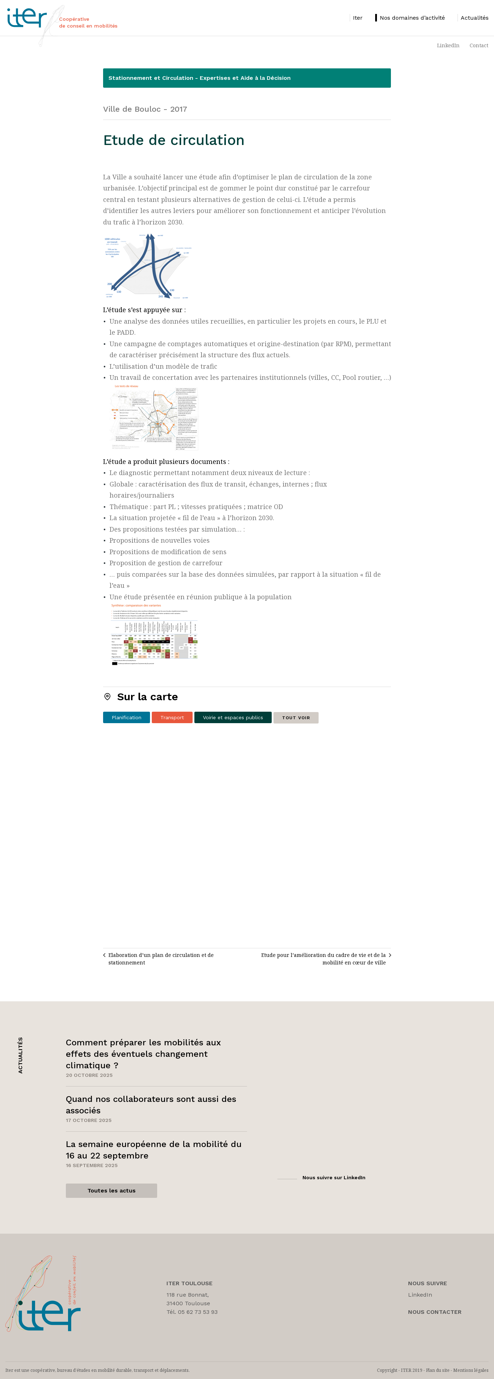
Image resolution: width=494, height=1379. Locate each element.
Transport (172, 717)
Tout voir (296, 717)
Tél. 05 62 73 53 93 (192, 1311)
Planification (126, 717)
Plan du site (438, 1370)
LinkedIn (448, 45)
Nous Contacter (434, 1311)
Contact (479, 45)
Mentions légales (471, 1370)
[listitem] (356, 17)
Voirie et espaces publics (233, 717)
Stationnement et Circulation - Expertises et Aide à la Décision (199, 77)
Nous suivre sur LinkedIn (333, 1177)
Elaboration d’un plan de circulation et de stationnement (161, 959)
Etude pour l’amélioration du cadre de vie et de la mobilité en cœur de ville (323, 959)
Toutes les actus (111, 1190)
